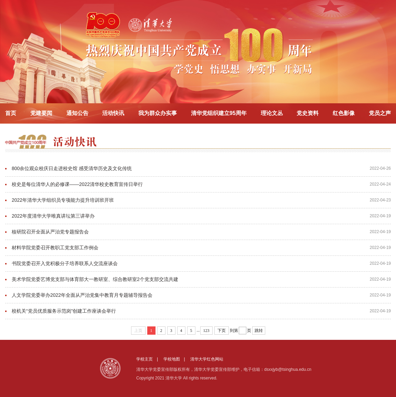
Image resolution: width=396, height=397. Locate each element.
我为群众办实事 (157, 113)
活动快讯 (113, 113)
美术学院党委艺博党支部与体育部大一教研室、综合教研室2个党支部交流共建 (95, 279)
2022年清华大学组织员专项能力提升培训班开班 (63, 200)
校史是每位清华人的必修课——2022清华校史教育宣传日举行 (77, 184)
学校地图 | (176, 359)
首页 (10, 113)
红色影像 (344, 113)
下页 (221, 330)
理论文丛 (272, 113)
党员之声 (380, 113)
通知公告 (77, 113)
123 (206, 330)
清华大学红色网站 (206, 359)
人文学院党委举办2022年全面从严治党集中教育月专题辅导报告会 (82, 295)
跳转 (259, 330)
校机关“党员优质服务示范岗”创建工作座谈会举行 (64, 311)
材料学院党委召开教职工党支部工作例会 (55, 247)
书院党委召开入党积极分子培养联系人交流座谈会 (65, 263)
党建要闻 (41, 113)
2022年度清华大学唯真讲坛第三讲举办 (53, 216)
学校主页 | (149, 359)
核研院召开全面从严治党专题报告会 (50, 231)
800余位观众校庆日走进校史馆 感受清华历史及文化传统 (72, 168)
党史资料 (308, 113)
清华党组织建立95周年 (219, 113)
